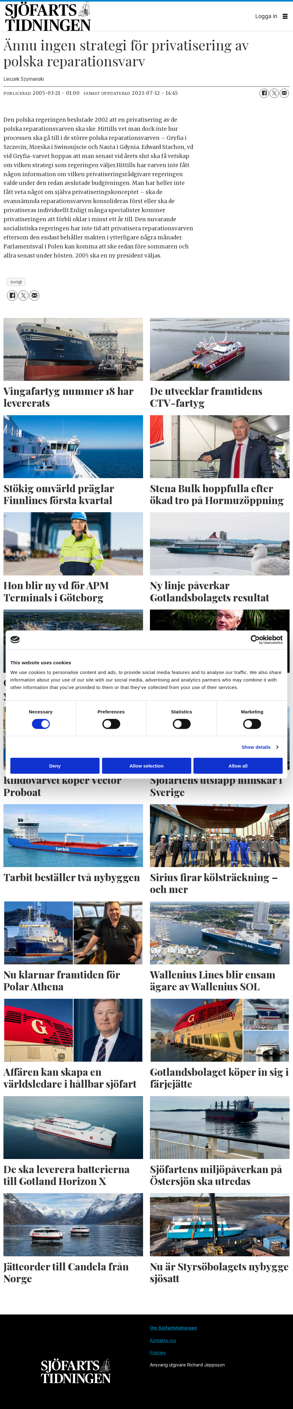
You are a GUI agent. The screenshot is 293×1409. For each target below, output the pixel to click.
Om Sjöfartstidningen (173, 1327)
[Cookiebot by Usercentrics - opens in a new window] (255, 639)
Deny (55, 765)
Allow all (238, 765)
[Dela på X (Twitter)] (274, 93)
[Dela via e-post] (284, 93)
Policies (158, 1352)
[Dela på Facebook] (264, 93)
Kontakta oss (163, 1340)
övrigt (16, 281)
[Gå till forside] (130, 16)
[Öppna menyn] (285, 16)
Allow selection (146, 765)
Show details (256, 746)
